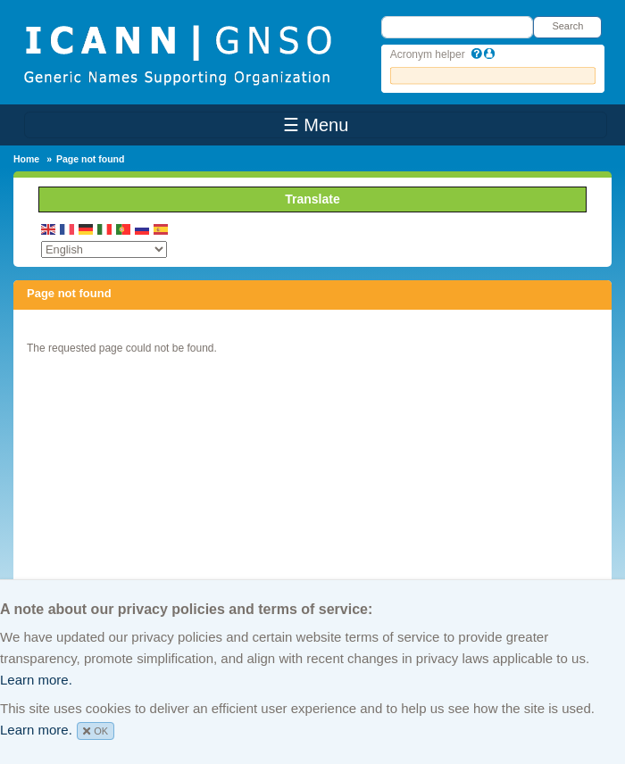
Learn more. (36, 679)
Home (26, 159)
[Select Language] (104, 249)
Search (567, 26)
